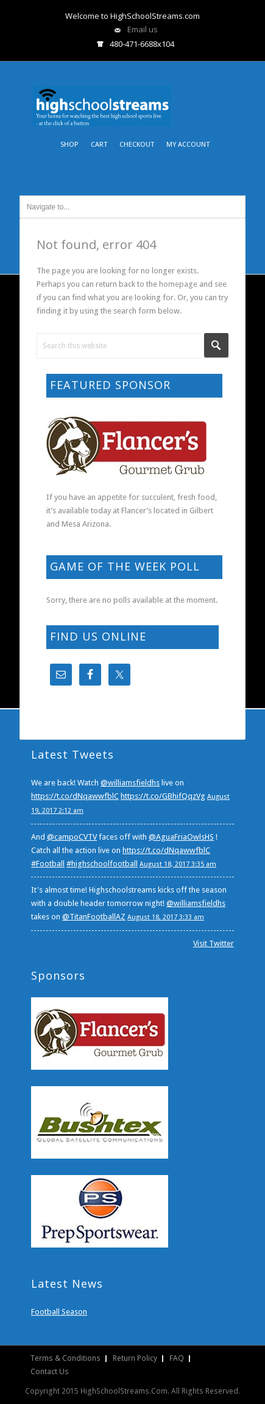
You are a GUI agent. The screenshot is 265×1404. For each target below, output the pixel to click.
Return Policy (135, 1358)
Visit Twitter (213, 943)
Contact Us (49, 1371)
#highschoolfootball (102, 863)
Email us (142, 29)
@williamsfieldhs (130, 782)
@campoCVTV (72, 836)
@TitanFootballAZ (93, 916)
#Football (48, 863)
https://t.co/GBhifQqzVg (163, 796)
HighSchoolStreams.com (101, 97)
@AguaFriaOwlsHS (181, 836)
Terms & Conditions (65, 1358)
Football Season (59, 1311)
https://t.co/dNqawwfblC (75, 796)
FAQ (176, 1358)
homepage (178, 284)
